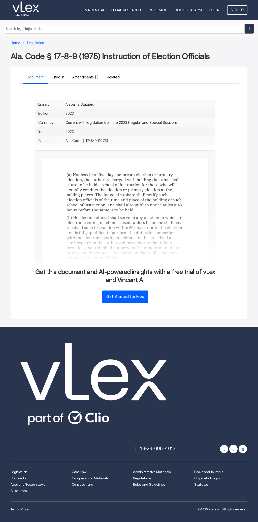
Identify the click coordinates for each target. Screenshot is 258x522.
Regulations (142, 478)
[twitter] (224, 449)
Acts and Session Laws (28, 484)
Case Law (79, 472)
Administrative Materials (152, 472)
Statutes (201, 484)
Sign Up (237, 10)
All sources (19, 491)
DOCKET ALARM (188, 10)
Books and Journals (208, 472)
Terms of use (19, 509)
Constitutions (82, 484)
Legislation (19, 472)
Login (214, 10)
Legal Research (126, 10)
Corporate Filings (207, 478)
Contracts (18, 478)
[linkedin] (243, 449)
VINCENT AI (94, 10)
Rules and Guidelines (149, 484)
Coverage (157, 10)
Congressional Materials (90, 478)
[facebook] (233, 449)
